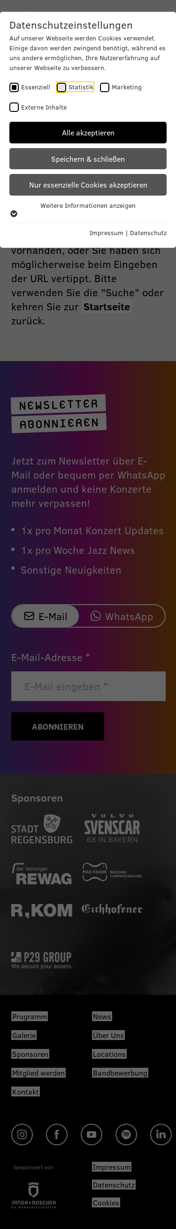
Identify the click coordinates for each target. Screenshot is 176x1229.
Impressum (106, 232)
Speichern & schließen (88, 159)
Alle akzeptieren (88, 132)
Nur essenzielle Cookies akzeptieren (88, 184)
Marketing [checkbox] (127, 86)
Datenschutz (148, 232)
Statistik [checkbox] (81, 86)
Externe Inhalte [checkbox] (44, 106)
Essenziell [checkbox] (35, 86)
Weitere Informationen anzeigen (88, 209)
